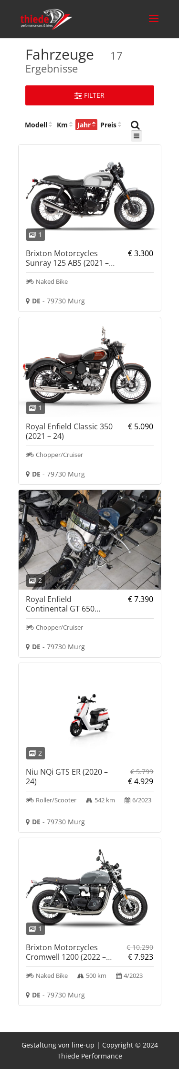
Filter (89, 95)
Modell (36, 124)
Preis (108, 124)
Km (62, 124)
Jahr (84, 124)
